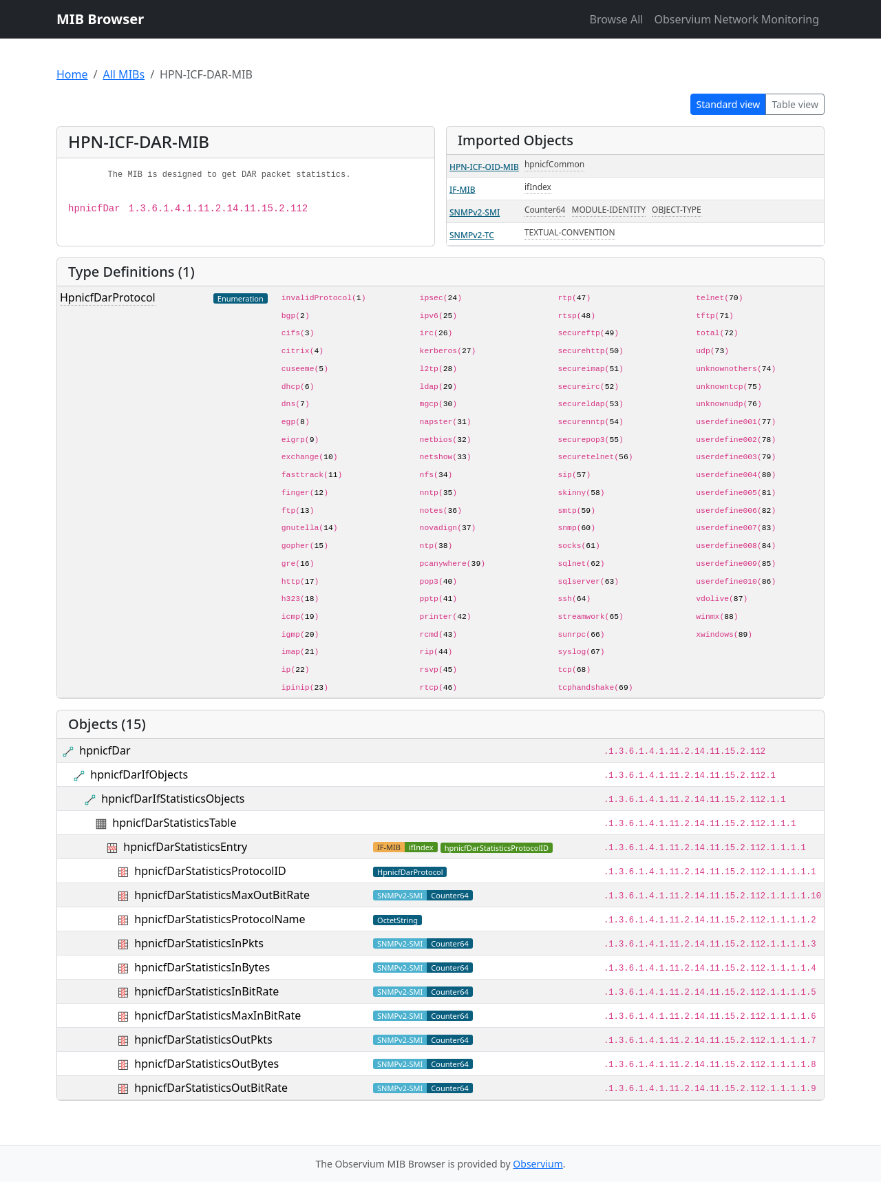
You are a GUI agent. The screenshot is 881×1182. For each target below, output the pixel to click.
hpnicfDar (104, 750)
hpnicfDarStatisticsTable (174, 822)
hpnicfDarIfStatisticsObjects (172, 798)
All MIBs (124, 74)
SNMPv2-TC (471, 235)
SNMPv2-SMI (474, 212)
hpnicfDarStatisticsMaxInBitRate (217, 1015)
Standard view (729, 104)
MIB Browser (100, 19)
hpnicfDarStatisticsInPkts (199, 943)
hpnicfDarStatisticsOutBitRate (211, 1087)
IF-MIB (462, 190)
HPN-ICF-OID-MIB (484, 167)
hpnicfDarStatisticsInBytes (202, 967)
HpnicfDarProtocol (108, 297)
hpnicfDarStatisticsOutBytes (206, 1063)
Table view (795, 104)
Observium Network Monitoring (736, 19)
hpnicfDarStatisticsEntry (185, 846)
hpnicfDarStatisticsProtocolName (219, 919)
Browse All (616, 19)
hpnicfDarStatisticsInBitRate (206, 991)
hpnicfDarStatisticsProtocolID (210, 870)
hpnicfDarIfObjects (139, 774)
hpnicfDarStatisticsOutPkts (203, 1039)
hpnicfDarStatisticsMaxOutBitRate (222, 895)
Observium (537, 1163)
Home (72, 74)
